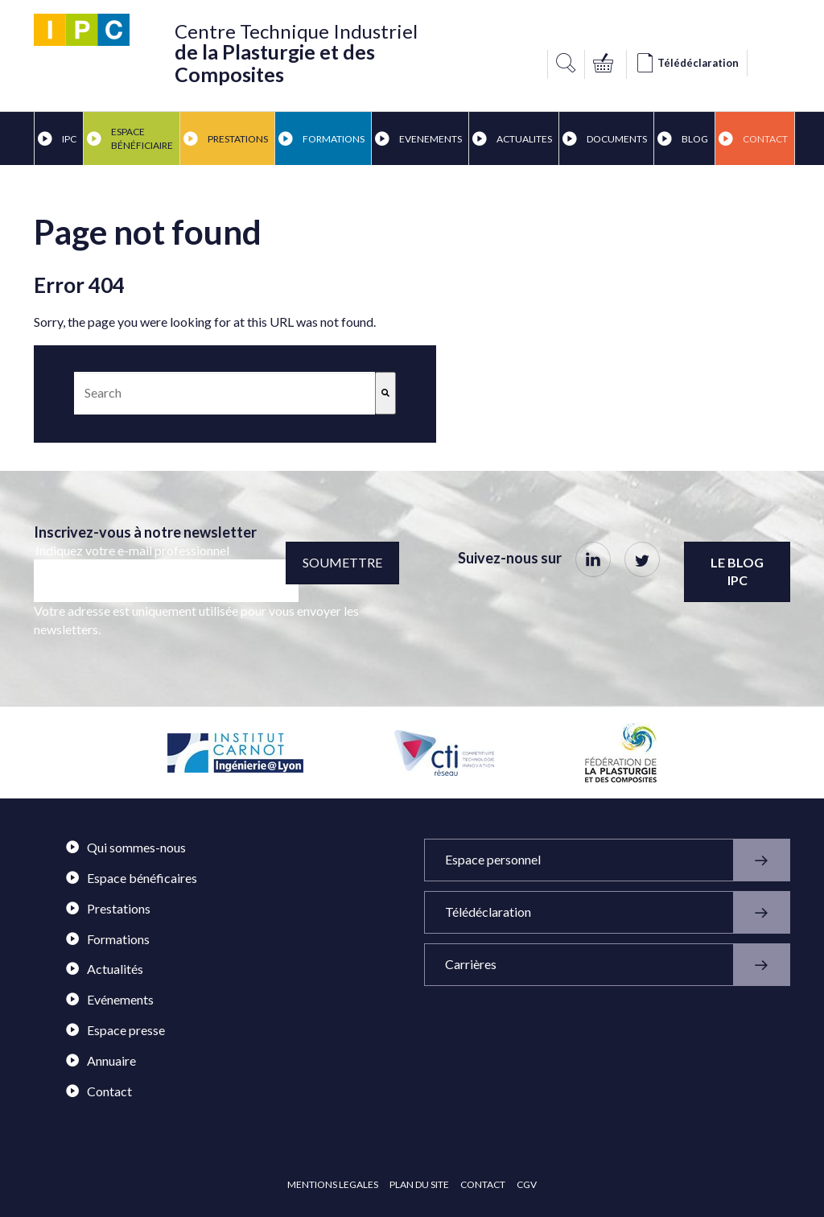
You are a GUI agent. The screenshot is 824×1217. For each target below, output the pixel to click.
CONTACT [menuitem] (482, 1184)
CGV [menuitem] (527, 1184)
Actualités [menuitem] (104, 968)
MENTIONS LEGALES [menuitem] (332, 1184)
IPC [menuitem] (57, 138)
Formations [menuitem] (108, 939)
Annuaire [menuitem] (101, 1060)
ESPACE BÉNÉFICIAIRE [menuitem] (130, 138)
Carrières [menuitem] (617, 964)
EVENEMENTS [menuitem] (418, 138)
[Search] (385, 393)
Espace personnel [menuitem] (617, 860)
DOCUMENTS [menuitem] (604, 138)
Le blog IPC (737, 571)
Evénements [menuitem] (110, 999)
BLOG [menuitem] (682, 138)
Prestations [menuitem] (108, 908)
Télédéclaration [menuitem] (617, 912)
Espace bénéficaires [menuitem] (131, 877)
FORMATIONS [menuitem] (321, 138)
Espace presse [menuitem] (115, 1030)
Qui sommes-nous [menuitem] (126, 847)
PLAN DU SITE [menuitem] (419, 1184)
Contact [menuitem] (753, 138)
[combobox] (224, 393)
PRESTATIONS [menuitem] (225, 138)
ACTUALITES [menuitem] (512, 138)
